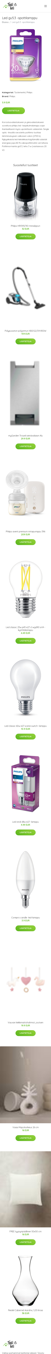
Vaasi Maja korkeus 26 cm (26, 1127)
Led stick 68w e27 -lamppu (25, 821)
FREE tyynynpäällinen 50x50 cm (25, 1231)
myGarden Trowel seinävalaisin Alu (25, 435)
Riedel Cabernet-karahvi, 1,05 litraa (25, 1310)
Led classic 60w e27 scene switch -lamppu (25, 726)
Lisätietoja (13, 110)
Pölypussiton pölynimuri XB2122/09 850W (25, 330)
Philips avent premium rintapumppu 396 (25, 531)
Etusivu (5, 22)
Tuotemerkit (20, 92)
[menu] (46, 6)
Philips (29, 92)
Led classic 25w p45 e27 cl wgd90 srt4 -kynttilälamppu (25, 628)
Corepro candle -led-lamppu (25, 917)
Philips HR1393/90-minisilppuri (25, 226)
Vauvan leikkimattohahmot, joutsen (25, 1022)
